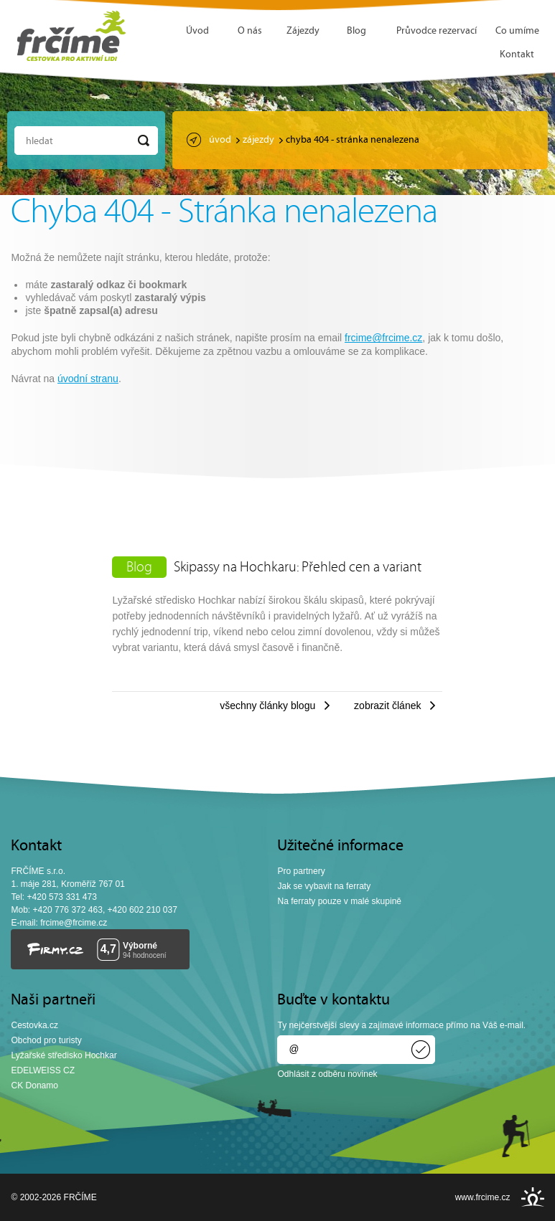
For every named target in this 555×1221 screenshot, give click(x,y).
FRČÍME (71, 36)
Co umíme (517, 31)
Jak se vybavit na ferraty (323, 886)
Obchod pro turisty (46, 1040)
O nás (250, 31)
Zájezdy (303, 31)
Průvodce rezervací (436, 31)
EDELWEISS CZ (43, 1070)
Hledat (39, 141)
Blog (356, 31)
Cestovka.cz (34, 1025)
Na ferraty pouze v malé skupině (339, 901)
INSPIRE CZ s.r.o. (532, 1197)
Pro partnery (301, 871)
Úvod (197, 31)
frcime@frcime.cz (383, 337)
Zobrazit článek (387, 705)
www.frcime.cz (482, 1197)
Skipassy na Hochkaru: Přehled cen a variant (297, 568)
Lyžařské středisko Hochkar (63, 1055)
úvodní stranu (87, 378)
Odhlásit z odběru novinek (327, 1074)
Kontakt (517, 54)
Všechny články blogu (267, 705)
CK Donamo (34, 1085)
